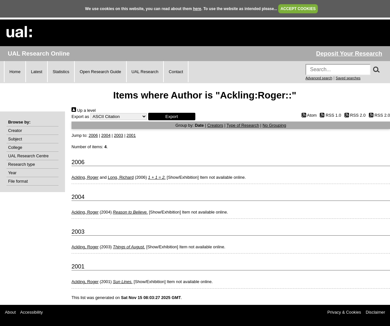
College (15, 147)
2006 (93, 135)
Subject (15, 139)
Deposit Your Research (349, 53)
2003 (118, 135)
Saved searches (348, 78)
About (10, 312)
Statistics (61, 71)
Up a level (84, 110)
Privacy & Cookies (344, 312)
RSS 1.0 (329, 115)
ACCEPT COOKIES (298, 9)
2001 (131, 135)
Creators (215, 125)
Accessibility (31, 312)
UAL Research (145, 71)
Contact (176, 71)
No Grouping (274, 125)
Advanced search (319, 78)
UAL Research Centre (28, 155)
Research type (21, 164)
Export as (80, 116)
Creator (15, 130)
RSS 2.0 (354, 115)
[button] (171, 116)
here (197, 9)
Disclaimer (375, 312)
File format (18, 181)
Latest (36, 71)
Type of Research (243, 125)
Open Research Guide (100, 71)
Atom (308, 115)
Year (12, 172)
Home (14, 71)
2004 (105, 135)
